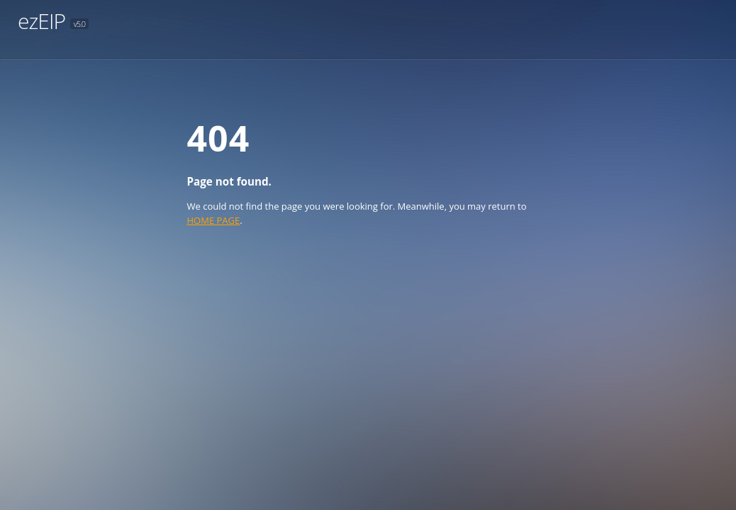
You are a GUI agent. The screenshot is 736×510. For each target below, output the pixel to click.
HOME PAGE (213, 220)
